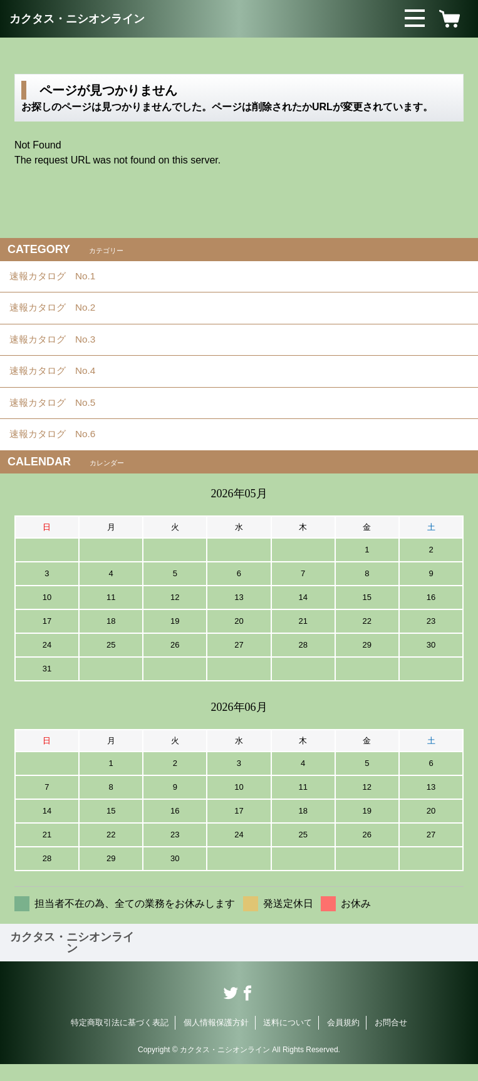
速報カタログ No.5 (60, 415)
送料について (287, 1039)
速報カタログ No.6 (61, 450)
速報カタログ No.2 (60, 312)
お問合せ (391, 1039)
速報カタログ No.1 (60, 277)
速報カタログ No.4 (60, 381)
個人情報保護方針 (216, 1039)
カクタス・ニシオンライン (77, 19)
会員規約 (343, 1039)
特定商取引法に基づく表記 (120, 1039)
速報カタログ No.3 (60, 346)
